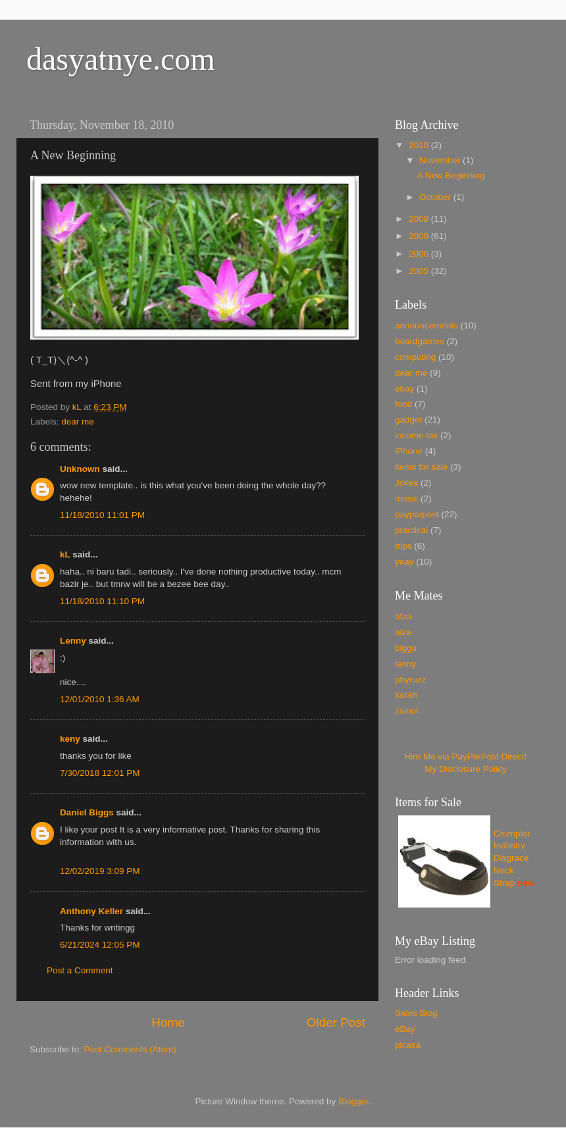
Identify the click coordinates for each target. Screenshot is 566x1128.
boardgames (419, 341)
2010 (420, 145)
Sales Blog (416, 1013)
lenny (405, 664)
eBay (405, 1029)
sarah (406, 695)
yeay (404, 562)
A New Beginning (451, 175)
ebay (404, 389)
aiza (403, 632)
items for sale (421, 467)
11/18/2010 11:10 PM (102, 601)
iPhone (409, 451)
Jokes (406, 483)
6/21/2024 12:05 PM (100, 945)
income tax (416, 435)
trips (403, 546)
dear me (77, 421)
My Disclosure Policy (465, 769)
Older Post (336, 1022)
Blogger (353, 1101)
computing (415, 357)
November (441, 160)
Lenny (73, 641)
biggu (406, 648)
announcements (426, 325)
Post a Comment (80, 970)
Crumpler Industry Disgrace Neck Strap (512, 858)
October (436, 197)
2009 (420, 219)
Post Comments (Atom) (130, 1049)
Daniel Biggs (87, 812)
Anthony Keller (91, 911)
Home (167, 1022)
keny (70, 739)
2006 (420, 254)
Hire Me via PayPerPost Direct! (465, 756)
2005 (420, 271)
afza (403, 616)
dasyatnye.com (120, 58)
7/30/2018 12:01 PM (100, 773)
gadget (408, 419)
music (406, 498)
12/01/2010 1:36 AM (100, 699)
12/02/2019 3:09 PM (100, 871)
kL (65, 554)
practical (411, 530)
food (403, 404)
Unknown (80, 469)
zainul (406, 710)
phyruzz (410, 679)
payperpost (417, 514)
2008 (420, 236)
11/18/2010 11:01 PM (102, 515)
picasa (408, 1045)
